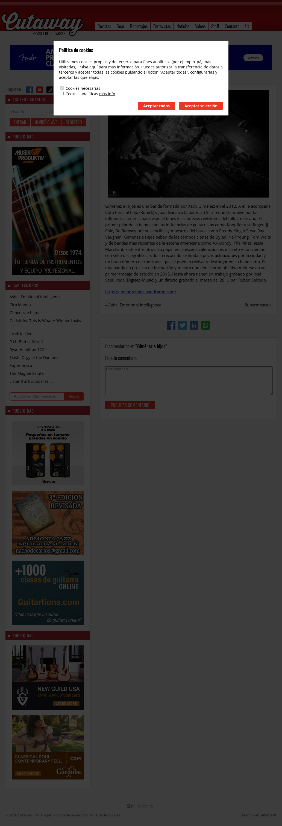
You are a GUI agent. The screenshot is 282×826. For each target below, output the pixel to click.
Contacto (232, 26)
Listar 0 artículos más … (31, 381)
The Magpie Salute (27, 373)
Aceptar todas (156, 105)
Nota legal (42, 815)
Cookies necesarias (83, 88)
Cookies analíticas (82, 93)
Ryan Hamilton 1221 (28, 349)
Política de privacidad (70, 815)
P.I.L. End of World (26, 341)
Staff (215, 26)
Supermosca (256, 305)
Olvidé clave (46, 122)
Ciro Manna (20, 304)
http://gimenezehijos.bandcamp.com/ (140, 291)
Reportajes (139, 26)
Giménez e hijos (24, 312)
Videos (200, 26)
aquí (93, 66)
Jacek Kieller (21, 333)
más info (107, 93)
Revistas (104, 26)
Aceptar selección (201, 105)
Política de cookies (105, 815)
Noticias (183, 26)
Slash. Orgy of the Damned (34, 357)
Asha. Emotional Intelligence (134, 305)
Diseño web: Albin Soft (258, 815)
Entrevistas (162, 26)
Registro (74, 122)
